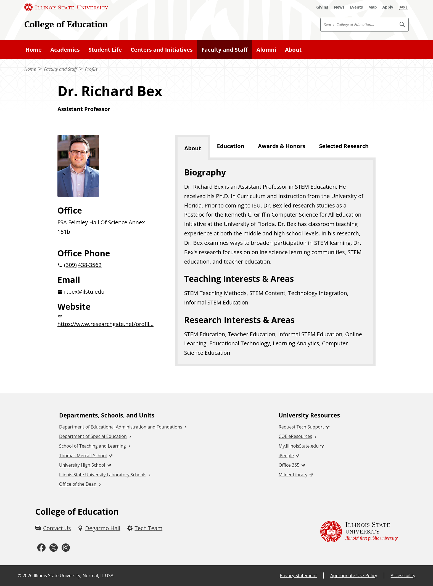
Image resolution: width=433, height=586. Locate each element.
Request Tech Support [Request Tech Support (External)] (301, 427)
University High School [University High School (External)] (82, 465)
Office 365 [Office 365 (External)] (289, 465)
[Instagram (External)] (66, 547)
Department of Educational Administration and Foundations (120, 427)
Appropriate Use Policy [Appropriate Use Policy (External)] (353, 575)
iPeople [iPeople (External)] (286, 456)
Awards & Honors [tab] (281, 146)
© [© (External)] (19, 575)
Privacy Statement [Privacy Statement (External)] (298, 575)
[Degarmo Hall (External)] (99, 528)
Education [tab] (230, 146)
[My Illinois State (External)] (403, 7)
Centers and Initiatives (162, 49)
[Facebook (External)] (41, 547)
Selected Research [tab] (344, 146)
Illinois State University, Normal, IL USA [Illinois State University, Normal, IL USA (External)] (73, 575)
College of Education (66, 24)
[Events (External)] (356, 7)
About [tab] (192, 148)
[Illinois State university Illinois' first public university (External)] (359, 531)
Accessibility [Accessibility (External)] (403, 575)
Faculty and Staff (225, 49)
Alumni (266, 49)
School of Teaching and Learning (92, 446)
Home (33, 49)
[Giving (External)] (322, 7)
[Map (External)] (372, 7)
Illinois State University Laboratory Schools (102, 475)
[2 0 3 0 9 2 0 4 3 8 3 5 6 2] (107, 265)
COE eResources (295, 436)
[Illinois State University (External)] (66, 7)
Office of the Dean (77, 484)
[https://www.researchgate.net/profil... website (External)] (107, 321)
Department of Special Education (93, 436)
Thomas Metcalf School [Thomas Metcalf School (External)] (83, 456)
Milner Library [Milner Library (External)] (293, 475)
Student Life (105, 49)
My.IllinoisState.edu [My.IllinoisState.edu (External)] (299, 446)
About (293, 49)
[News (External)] (339, 7)
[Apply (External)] (387, 7)
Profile (91, 69)
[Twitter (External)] (53, 547)
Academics (65, 49)
